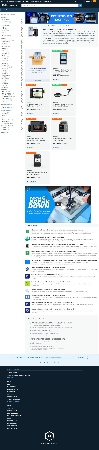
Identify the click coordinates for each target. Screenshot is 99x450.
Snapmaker (6, 75)
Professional (12, 389)
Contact (10, 408)
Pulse (4, 72)
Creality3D (6, 47)
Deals (3, 118)
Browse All (4, 132)
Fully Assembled (8, 108)
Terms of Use (12, 426)
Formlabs (5, 53)
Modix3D (5, 65)
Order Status (12, 410)
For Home (5, 19)
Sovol (4, 77)
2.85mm (5, 129)
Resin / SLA (6, 31)
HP (3, 55)
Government (12, 397)
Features (4, 89)
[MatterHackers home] (50, 436)
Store (49, 25)
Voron (4, 80)
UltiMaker (5, 79)
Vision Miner (6, 84)
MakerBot (5, 60)
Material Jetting (7, 36)
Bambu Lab (6, 42)
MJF (4, 34)
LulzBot (5, 58)
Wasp (4, 82)
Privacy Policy (12, 423)
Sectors (3, 17)
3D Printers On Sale (8, 123)
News (9, 384)
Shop (9, 381)
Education (11, 392)
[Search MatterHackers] (80, 5)
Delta (4, 115)
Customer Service (36, 1)
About (9, 405)
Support (10, 394)
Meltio (4, 62)
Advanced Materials (8, 97)
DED (4, 27)
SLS (4, 32)
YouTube (58, 362)
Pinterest (54, 362)
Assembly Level (6, 104)
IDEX (4, 102)
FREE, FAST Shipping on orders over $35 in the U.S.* (15, 1)
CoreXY (5, 114)
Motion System (6, 110)
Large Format (6, 95)
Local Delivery (13, 413)
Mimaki (5, 64)
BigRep (4, 43)
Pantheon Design (7, 67)
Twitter (44, 362)
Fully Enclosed (7, 98)
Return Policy (12, 421)
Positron (5, 69)
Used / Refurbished (8, 120)
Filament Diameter (7, 126)
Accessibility (12, 428)
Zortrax (5, 87)
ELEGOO (5, 50)
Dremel (5, 48)
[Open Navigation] (4, 9)
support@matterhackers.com (18, 375)
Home (44, 25)
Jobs (9, 418)
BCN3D (5, 45)
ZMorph (5, 85)
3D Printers (55, 25)
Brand (3, 38)
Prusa (4, 70)
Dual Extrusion (7, 100)
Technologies (5, 25)
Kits (4, 106)
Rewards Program (14, 415)
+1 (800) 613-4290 (46, 1)
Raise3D (5, 74)
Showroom (11, 386)
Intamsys (5, 57)
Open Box (5, 121)
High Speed (6, 91)
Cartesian (5, 112)
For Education (6, 21)
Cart (91, 1)
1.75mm (5, 128)
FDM (4, 29)
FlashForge (6, 52)
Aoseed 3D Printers (8, 40)
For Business (6, 23)
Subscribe (80, 357)
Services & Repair (13, 399)
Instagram (47, 362)
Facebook (40, 362)
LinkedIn (51, 362)
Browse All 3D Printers (9, 14)
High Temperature (8, 93)
